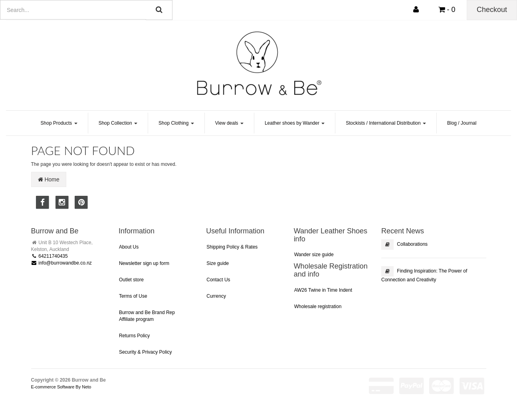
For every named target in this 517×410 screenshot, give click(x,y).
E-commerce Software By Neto (61, 386)
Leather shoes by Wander (295, 123)
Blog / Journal (461, 123)
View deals (229, 123)
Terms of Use (133, 296)
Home (48, 179)
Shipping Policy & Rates (232, 247)
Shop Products (59, 123)
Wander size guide (314, 254)
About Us (129, 247)
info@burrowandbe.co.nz (61, 263)
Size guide (217, 263)
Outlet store (131, 280)
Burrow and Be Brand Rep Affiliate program (147, 316)
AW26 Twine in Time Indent (323, 290)
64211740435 (49, 256)
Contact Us (218, 280)
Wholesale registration (318, 306)
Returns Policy (134, 335)
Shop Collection (118, 123)
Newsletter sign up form (144, 263)
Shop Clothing (176, 123)
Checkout (492, 10)
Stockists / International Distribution (386, 123)
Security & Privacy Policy (145, 352)
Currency (216, 296)
